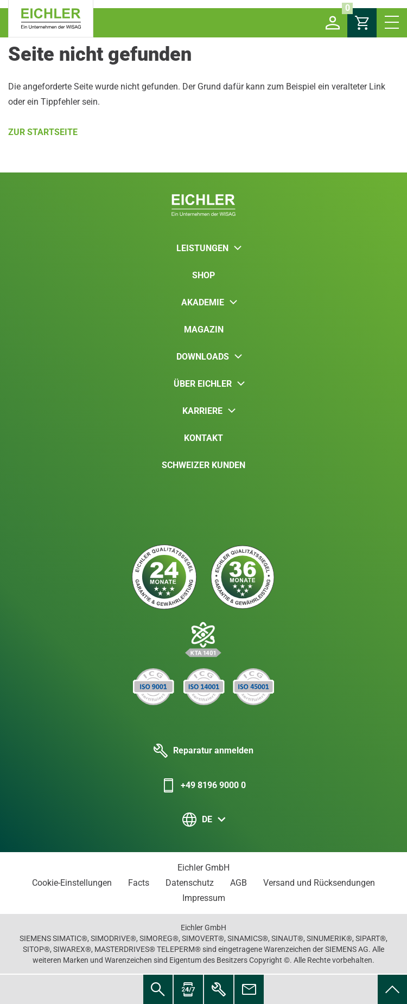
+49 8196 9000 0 (203, 785)
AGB (238, 883)
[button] (332, 22)
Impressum (203, 898)
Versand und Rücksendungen (319, 883)
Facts (138, 883)
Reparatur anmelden (203, 751)
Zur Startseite (43, 132)
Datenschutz (190, 883)
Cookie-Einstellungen (72, 883)
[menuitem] (392, 989)
